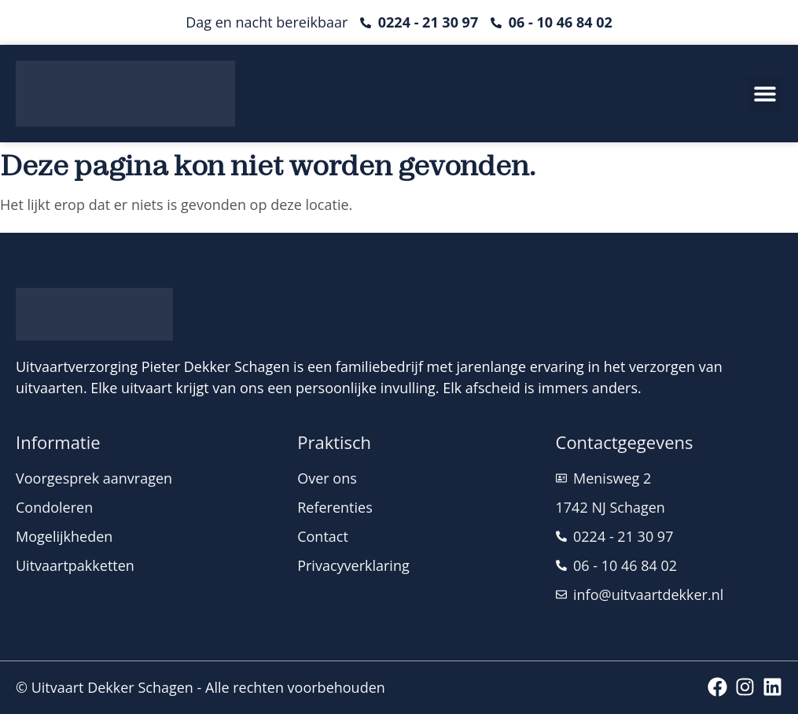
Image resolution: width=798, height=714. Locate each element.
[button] (764, 94)
